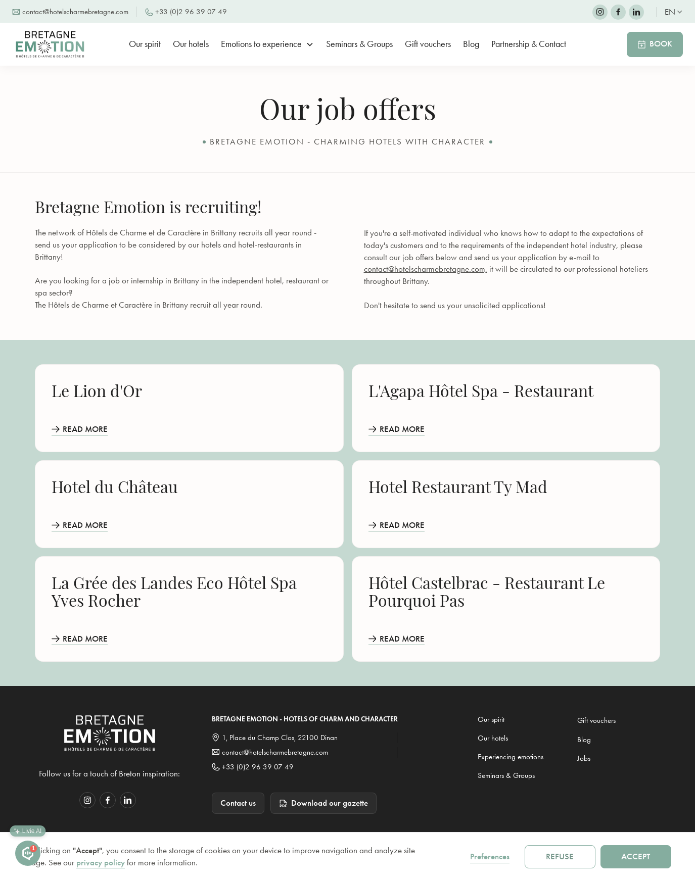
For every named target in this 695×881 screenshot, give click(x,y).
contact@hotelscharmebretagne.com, (425, 269)
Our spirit (145, 44)
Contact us (238, 803)
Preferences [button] (489, 856)
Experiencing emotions (510, 756)
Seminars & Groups (359, 44)
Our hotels (191, 44)
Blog (471, 44)
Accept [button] (635, 856)
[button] (674, 12)
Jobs (583, 758)
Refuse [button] (560, 856)
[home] (53, 44)
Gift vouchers (428, 44)
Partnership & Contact (528, 44)
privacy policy (100, 862)
